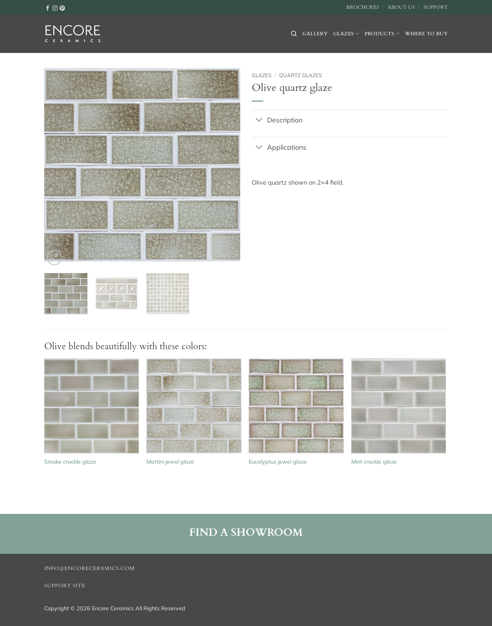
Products (381, 33)
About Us (401, 7)
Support (436, 7)
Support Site (64, 585)
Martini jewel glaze (170, 461)
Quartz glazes (300, 75)
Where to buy (426, 33)
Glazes (346, 33)
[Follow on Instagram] (55, 7)
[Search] (294, 33)
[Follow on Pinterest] (62, 7)
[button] (54, 257)
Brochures (362, 7)
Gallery (315, 33)
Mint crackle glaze (374, 461)
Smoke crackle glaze (70, 461)
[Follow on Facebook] (48, 7)
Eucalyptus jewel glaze (278, 461)
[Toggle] (259, 120)
